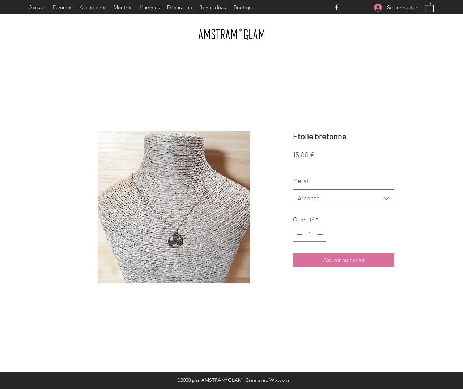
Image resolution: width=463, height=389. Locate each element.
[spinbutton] (310, 234)
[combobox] (343, 198)
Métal (300, 181)
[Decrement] (299, 234)
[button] (429, 7)
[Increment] (321, 234)
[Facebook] (336, 7)
